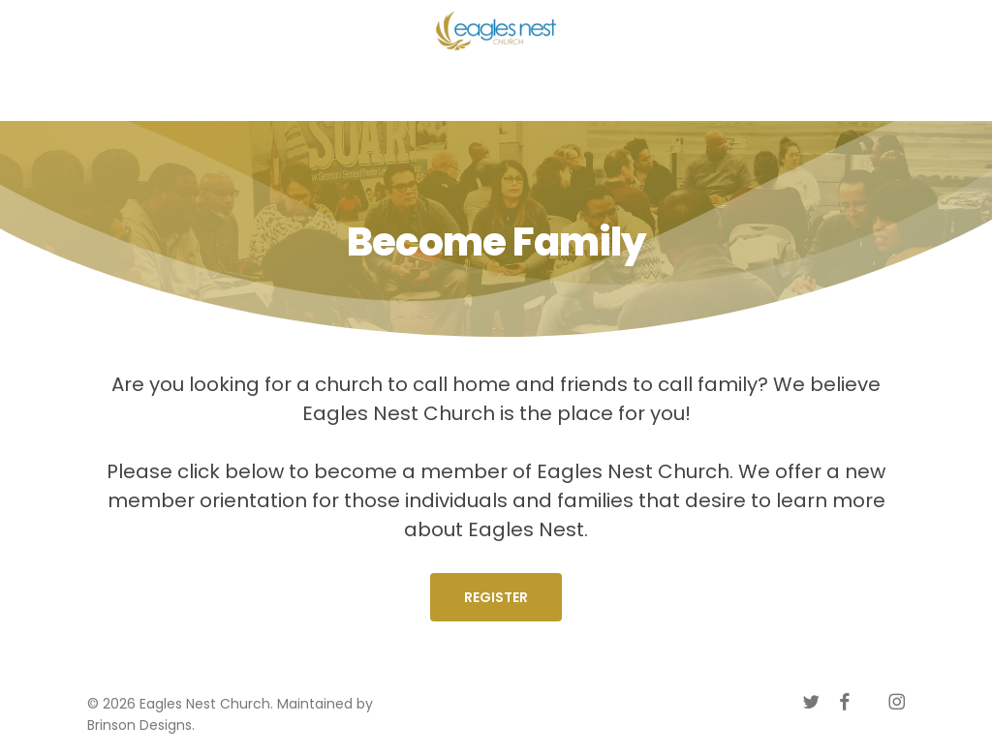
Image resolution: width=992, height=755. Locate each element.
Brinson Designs (139, 725)
